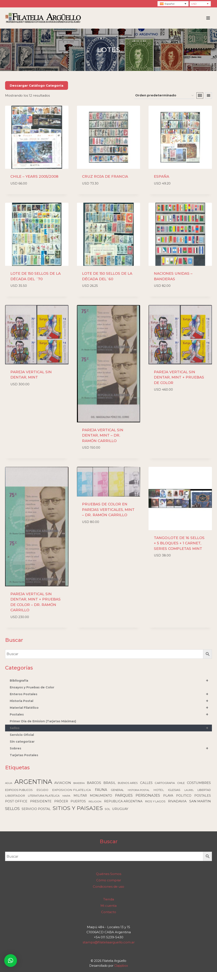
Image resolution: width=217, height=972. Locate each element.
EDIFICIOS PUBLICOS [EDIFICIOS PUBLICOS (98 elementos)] (19, 790)
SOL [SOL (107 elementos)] (107, 809)
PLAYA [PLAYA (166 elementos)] (168, 795)
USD (194, 3)
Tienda (108, 899)
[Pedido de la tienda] (164, 95)
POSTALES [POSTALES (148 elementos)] (202, 795)
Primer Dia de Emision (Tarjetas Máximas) (43, 721)
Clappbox (121, 966)
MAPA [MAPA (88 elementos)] (66, 795)
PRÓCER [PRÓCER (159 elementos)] (61, 801)
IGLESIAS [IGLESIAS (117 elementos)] (174, 790)
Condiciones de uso (108, 887)
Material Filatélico (111, 707)
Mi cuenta (108, 906)
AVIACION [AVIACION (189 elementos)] (62, 783)
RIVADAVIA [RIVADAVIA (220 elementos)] (177, 801)
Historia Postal (111, 700)
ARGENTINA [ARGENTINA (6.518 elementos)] (33, 781)
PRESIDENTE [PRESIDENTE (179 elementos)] (40, 801)
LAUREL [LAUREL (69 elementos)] (189, 790)
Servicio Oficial (22, 735)
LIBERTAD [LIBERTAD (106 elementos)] (204, 790)
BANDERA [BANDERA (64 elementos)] (79, 783)
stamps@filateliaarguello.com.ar (109, 942)
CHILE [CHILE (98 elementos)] (181, 783)
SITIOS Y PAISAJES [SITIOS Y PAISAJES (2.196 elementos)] (78, 808)
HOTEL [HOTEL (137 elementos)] (158, 790)
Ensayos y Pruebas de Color (32, 687)
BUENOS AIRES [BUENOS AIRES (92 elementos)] (128, 783)
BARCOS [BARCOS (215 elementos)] (94, 783)
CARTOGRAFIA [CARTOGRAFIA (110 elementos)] (165, 783)
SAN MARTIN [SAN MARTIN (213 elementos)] (200, 801)
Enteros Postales (111, 694)
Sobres (111, 748)
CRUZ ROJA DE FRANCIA (105, 176)
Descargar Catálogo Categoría (36, 85)
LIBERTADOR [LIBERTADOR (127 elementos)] (15, 795)
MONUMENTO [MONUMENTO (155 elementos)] (101, 795)
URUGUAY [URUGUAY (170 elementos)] (120, 809)
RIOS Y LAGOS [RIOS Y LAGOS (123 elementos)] (155, 801)
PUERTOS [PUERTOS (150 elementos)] (78, 801)
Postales (111, 714)
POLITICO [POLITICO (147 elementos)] (183, 795)
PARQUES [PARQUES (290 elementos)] (124, 795)
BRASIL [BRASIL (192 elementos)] (109, 783)
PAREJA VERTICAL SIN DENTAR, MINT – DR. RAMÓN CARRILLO (102, 435)
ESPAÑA (161, 176)
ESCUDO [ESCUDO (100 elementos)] (42, 790)
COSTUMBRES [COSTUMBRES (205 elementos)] (199, 783)
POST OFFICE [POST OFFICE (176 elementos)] (16, 801)
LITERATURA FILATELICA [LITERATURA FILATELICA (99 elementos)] (44, 795)
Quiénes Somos (108, 874)
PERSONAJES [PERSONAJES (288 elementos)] (148, 795)
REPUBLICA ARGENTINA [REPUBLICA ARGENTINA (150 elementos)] (123, 801)
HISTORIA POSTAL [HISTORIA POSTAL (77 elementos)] (139, 790)
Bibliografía (111, 680)
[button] (10, 960)
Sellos (111, 728)
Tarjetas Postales (24, 755)
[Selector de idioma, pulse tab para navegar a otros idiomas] (173, 3)
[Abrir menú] (208, 18)
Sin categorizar (22, 741)
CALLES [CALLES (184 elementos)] (146, 783)
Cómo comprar (108, 880)
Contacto (108, 912)
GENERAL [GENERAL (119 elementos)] (117, 790)
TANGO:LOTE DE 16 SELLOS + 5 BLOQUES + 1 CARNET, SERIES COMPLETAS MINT (179, 543)
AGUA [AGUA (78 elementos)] (8, 783)
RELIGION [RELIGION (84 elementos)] (95, 801)
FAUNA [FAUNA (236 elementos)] (101, 790)
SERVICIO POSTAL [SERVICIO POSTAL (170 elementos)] (36, 809)
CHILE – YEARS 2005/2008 (34, 176)
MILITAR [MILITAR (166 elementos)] (80, 795)
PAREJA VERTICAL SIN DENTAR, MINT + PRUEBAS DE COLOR (179, 377)
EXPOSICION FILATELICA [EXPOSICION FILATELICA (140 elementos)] (71, 790)
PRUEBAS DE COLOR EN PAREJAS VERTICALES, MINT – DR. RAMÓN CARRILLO (108, 509)
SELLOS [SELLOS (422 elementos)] (12, 808)
